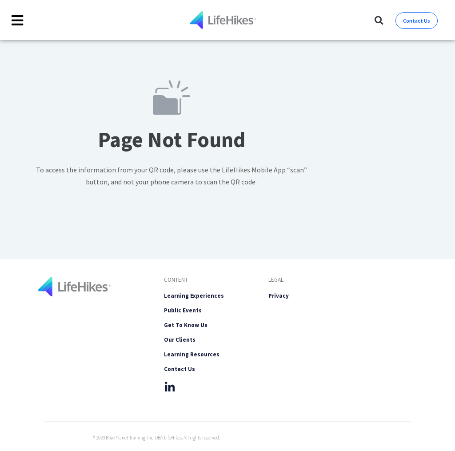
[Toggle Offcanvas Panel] (17, 20)
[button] (379, 20)
